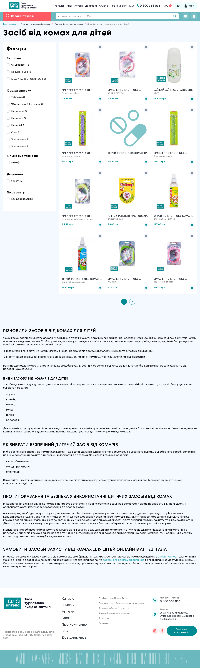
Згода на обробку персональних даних (121, 597)
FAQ (131, 6)
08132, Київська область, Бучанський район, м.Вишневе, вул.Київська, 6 (177, 610)
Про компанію (119, 6)
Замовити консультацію (182, 624)
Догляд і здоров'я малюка (69, 24)
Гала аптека (10, 24)
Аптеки (79, 6)
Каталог (59, 6)
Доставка (91, 6)
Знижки (69, 600)
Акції (69, 6)
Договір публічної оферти (114, 602)
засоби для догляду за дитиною (123, 561)
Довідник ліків (75, 637)
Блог (66, 615)
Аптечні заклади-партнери (114, 607)
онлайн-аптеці (167, 558)
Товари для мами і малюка (36, 24)
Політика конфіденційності (114, 592)
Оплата (103, 6)
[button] (100, 47)
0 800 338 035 (170, 595)
